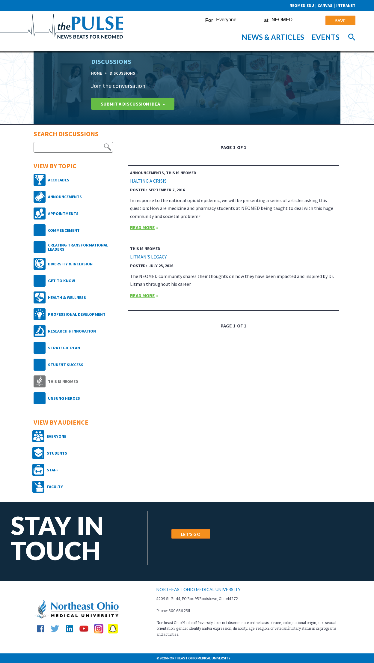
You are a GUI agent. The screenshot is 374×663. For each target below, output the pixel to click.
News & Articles (273, 37)
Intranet (345, 5)
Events (326, 37)
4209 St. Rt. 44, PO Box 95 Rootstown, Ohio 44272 (197, 599)
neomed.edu (301, 5)
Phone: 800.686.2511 (173, 611)
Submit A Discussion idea (130, 104)
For (209, 20)
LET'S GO (190, 534)
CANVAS (325, 5)
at (266, 20)
